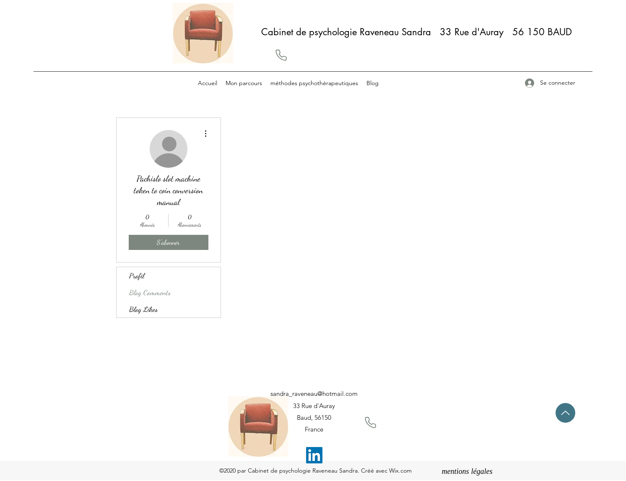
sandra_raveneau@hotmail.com (314, 394)
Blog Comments (150, 292)
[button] (281, 55)
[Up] (565, 413)
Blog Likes (143, 309)
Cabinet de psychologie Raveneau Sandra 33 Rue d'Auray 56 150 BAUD (419, 32)
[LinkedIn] (314, 455)
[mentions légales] (467, 471)
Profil (136, 275)
